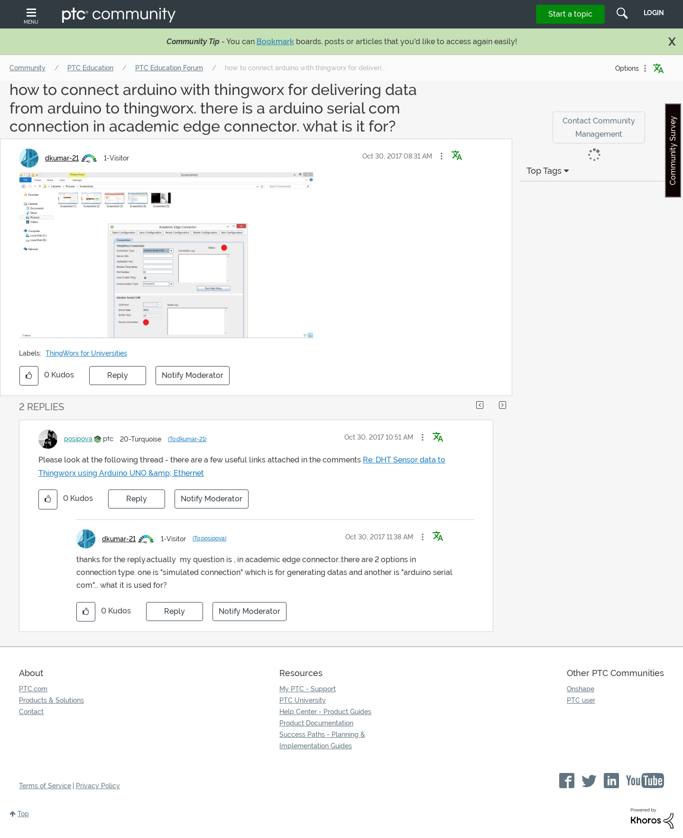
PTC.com (33, 689)
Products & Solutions (51, 700)
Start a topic (570, 14)
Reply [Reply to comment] (136, 498)
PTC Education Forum (169, 68)
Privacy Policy (98, 785)
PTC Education (90, 68)
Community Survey (672, 150)
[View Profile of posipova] (78, 439)
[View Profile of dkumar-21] (62, 158)
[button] (441, 156)
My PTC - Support (307, 689)
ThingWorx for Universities (86, 353)
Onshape (580, 689)
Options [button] (627, 68)
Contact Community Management (599, 127)
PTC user (581, 700)
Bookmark (275, 41)
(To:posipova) (209, 538)
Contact (31, 712)
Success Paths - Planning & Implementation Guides (322, 740)
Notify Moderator (192, 375)
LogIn (654, 13)
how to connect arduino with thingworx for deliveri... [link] (305, 68)
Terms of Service (45, 785)
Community (27, 68)
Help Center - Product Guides (325, 712)
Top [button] (23, 814)
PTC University (302, 700)
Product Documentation (316, 723)
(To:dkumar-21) (187, 439)
